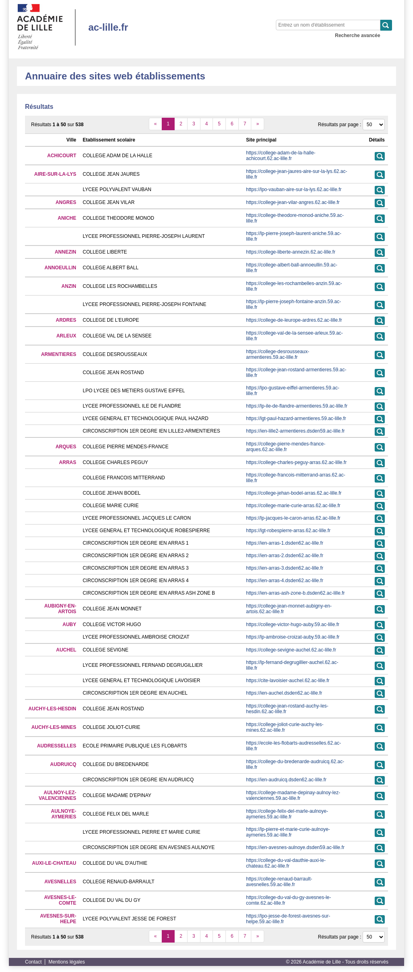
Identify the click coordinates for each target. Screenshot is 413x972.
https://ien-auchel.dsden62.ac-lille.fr (284, 693)
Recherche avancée (357, 35)
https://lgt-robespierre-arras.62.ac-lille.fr (288, 530)
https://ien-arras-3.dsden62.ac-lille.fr (284, 568)
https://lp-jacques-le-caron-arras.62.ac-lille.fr (293, 518)
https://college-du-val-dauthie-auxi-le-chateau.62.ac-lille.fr (285, 863)
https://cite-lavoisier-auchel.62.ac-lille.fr (288, 680)
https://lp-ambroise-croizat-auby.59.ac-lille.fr (293, 637)
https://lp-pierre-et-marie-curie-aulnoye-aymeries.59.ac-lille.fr (288, 832)
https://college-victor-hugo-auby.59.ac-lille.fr (292, 624)
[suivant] (257, 124)
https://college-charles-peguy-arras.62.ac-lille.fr (296, 462)
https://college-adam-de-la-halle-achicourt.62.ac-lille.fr (280, 155)
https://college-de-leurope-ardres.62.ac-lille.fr (294, 320)
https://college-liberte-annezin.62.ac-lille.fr (290, 252)
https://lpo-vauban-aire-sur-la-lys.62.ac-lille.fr (294, 189)
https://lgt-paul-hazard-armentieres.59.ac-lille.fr (296, 418)
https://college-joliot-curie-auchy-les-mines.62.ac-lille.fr (284, 727)
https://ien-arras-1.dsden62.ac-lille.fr (284, 543)
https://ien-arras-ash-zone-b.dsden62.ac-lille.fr (295, 593)
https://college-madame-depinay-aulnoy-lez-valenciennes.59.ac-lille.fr (293, 795)
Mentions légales (66, 962)
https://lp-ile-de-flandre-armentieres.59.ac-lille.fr (296, 406)
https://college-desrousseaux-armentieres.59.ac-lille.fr (277, 354)
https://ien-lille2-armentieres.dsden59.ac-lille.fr (295, 431)
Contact (33, 962)
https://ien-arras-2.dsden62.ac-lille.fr (284, 555)
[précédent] (155, 124)
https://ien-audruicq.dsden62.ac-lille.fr (286, 780)
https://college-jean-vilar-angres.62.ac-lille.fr (293, 202)
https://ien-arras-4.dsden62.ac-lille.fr (284, 580)
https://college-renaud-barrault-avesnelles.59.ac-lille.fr (279, 881)
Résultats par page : (339, 124)
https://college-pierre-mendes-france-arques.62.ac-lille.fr (285, 446)
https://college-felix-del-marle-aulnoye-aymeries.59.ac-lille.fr (287, 814)
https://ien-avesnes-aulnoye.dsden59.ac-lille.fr (295, 847)
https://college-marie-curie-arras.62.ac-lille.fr (293, 505)
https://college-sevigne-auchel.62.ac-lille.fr (291, 650)
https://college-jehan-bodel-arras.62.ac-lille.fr (294, 493)
